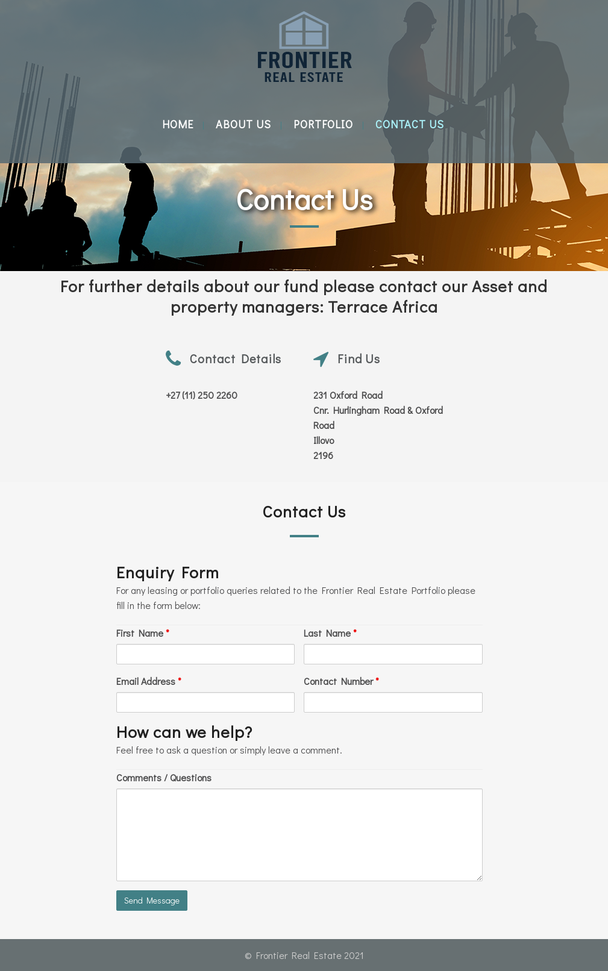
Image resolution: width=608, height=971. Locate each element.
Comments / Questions (164, 777)
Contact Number (341, 681)
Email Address (148, 681)
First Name (142, 632)
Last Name (330, 632)
